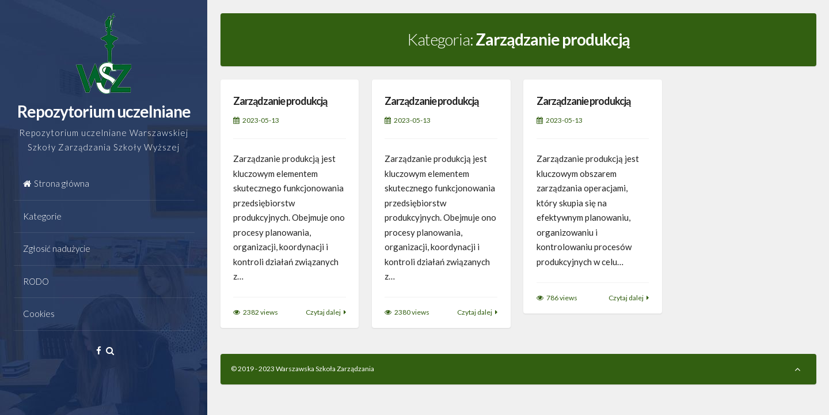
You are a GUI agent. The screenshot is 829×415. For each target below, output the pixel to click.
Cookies (39, 313)
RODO (36, 281)
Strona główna (56, 183)
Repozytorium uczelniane (104, 111)
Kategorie (42, 216)
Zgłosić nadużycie (56, 248)
